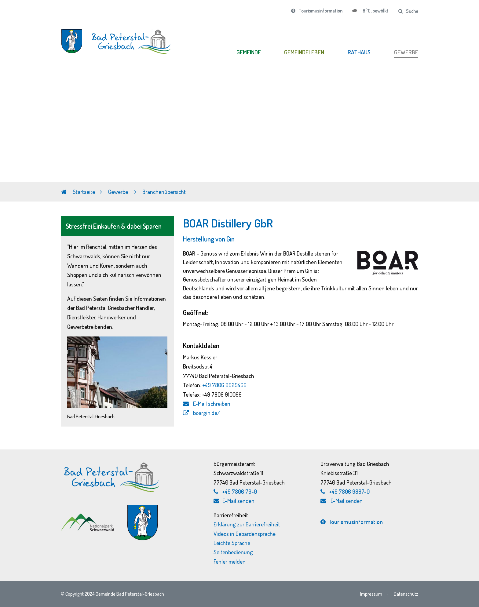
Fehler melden (230, 561)
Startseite (78, 191)
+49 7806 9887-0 (349, 491)
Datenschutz (406, 594)
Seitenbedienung (233, 552)
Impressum (371, 594)
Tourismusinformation (316, 11)
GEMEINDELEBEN (304, 52)
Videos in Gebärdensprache (245, 533)
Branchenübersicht (164, 191)
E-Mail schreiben (206, 403)
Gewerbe (118, 191)
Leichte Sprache (232, 543)
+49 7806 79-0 (239, 491)
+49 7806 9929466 (225, 385)
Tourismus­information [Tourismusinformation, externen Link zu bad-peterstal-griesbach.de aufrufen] (351, 521)
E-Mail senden (234, 500)
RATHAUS (359, 52)
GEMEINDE (248, 52)
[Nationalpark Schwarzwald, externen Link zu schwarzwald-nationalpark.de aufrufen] (88, 516)
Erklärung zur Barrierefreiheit (247, 524)
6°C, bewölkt (375, 11)
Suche (408, 11)
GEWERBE (406, 52)
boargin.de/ (201, 412)
